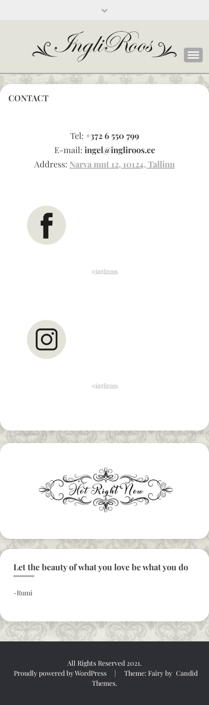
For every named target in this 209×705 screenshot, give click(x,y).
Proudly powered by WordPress (61, 673)
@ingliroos (104, 270)
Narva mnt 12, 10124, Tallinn (122, 163)
